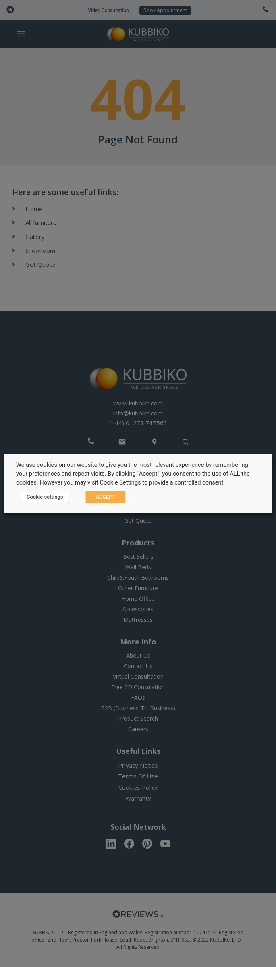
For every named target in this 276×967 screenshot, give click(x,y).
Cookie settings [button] (45, 497)
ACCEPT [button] (105, 497)
